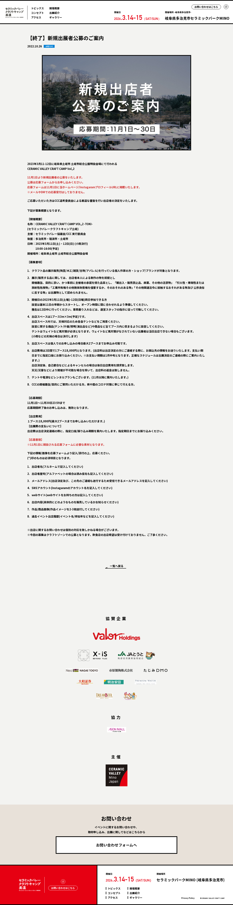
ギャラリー (55, 17)
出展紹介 (54, 13)
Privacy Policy (188, 898)
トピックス (37, 8)
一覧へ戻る (116, 566)
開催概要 (54, 8)
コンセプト (37, 13)
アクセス (36, 17)
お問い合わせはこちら (206, 7)
